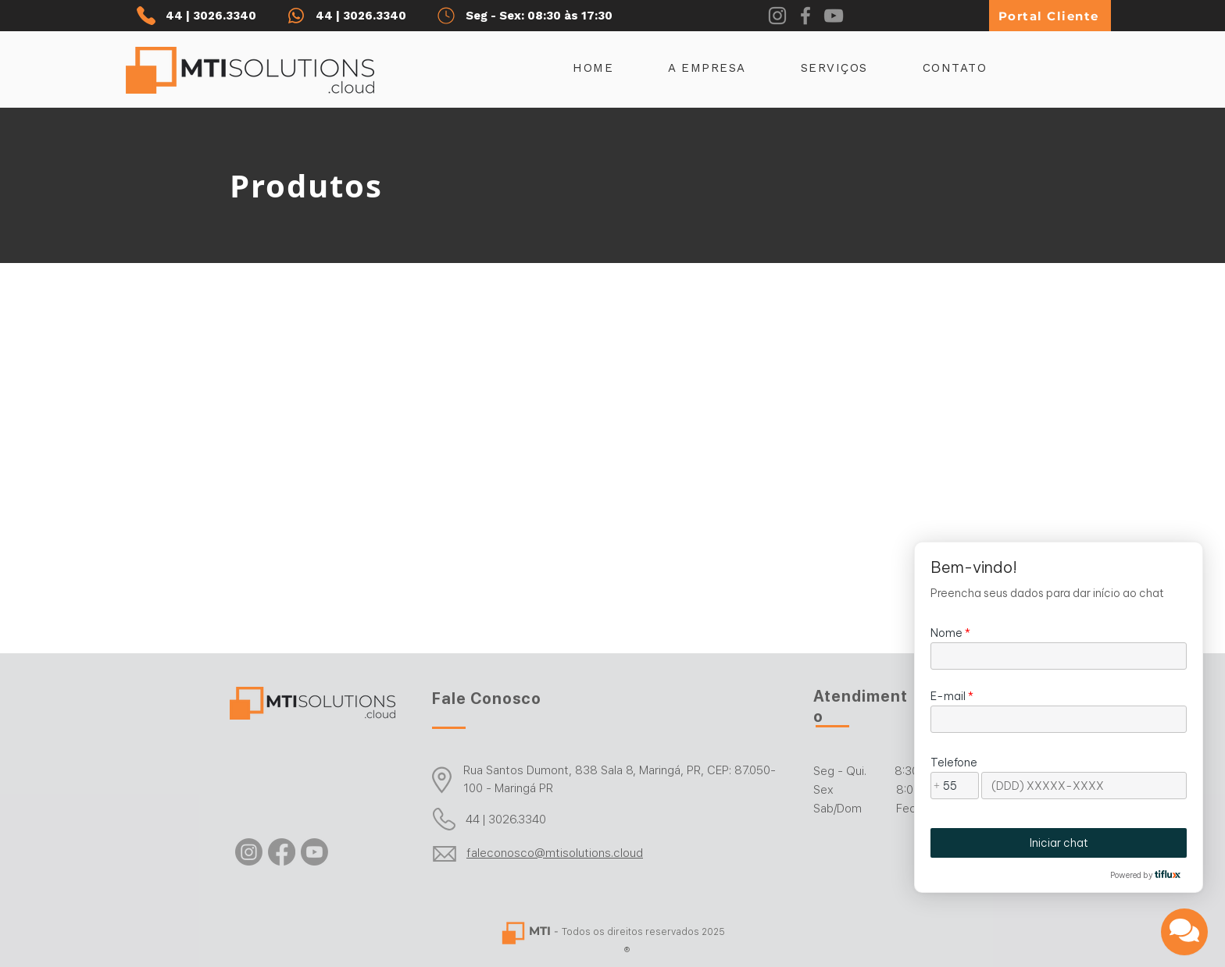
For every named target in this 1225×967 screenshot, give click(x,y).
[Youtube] (314, 852)
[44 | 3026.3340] (206, 15)
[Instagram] (777, 15)
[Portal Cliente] (1050, 15)
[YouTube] (833, 15)
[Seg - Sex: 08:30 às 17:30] (540, 15)
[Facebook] (805, 15)
